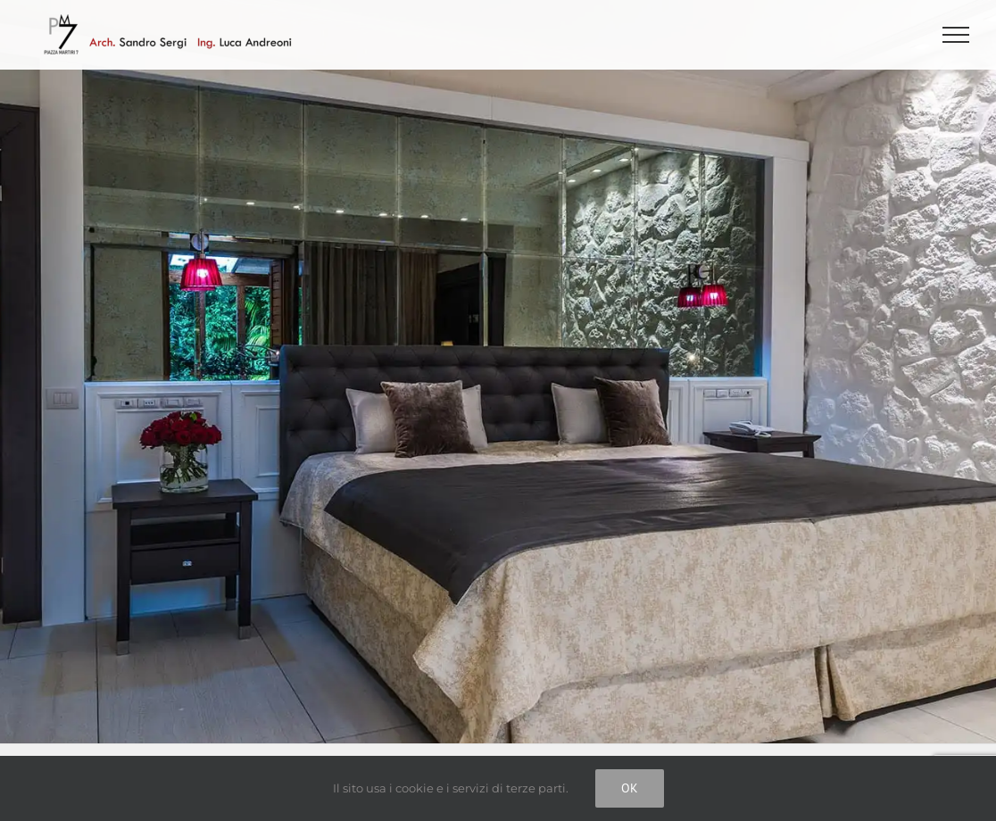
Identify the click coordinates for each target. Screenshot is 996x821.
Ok (629, 788)
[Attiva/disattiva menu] (956, 35)
